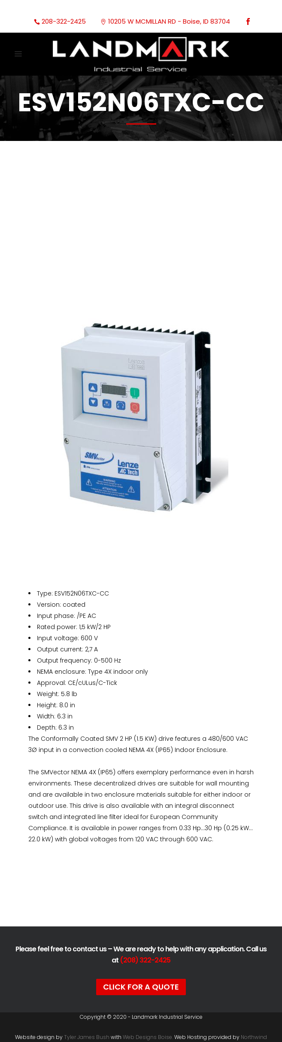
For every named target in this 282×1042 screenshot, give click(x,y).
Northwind (254, 1037)
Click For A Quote (141, 986)
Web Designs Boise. (148, 1037)
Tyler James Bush (86, 1037)
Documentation (141, 896)
